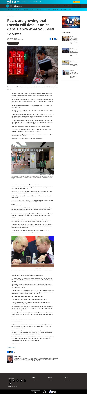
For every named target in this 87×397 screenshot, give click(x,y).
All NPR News (10, 18)
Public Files (66, 380)
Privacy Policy (50, 382)
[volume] (11, 8)
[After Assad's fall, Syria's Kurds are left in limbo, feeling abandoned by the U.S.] (65, 41)
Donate (78, 3)
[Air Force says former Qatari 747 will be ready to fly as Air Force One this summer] (65, 75)
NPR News (72, 39)
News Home (9, 12)
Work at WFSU (35, 382)
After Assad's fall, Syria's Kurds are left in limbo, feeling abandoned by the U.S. (74, 43)
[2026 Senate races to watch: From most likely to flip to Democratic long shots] (65, 53)
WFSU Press (55, 12)
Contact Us (50, 380)
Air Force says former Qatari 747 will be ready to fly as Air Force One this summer (74, 77)
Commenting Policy (67, 382)
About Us (33, 380)
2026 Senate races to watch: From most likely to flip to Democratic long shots (74, 55)
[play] (8, 8)
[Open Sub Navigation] (12, 12)
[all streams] (76, 8)
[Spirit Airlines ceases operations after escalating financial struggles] (65, 65)
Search (71, 12)
